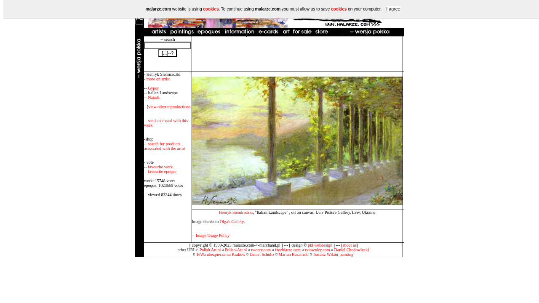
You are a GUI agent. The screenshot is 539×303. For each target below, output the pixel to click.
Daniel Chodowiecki (351, 249)
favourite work (160, 167)
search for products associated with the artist (165, 146)
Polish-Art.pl (236, 249)
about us (349, 245)
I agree (393, 8)
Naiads (154, 97)
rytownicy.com (317, 249)
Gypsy (153, 88)
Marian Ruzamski (294, 254)
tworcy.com (261, 249)
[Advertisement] (297, 54)
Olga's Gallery (232, 221)
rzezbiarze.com (288, 249)
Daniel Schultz (261, 254)
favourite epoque (162, 171)
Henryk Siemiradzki (236, 212)
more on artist (158, 79)
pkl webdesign (320, 245)
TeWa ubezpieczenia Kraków (220, 254)
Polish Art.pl (210, 249)
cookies (211, 9)
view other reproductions (169, 106)
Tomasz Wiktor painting (333, 254)
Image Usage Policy (213, 235)
